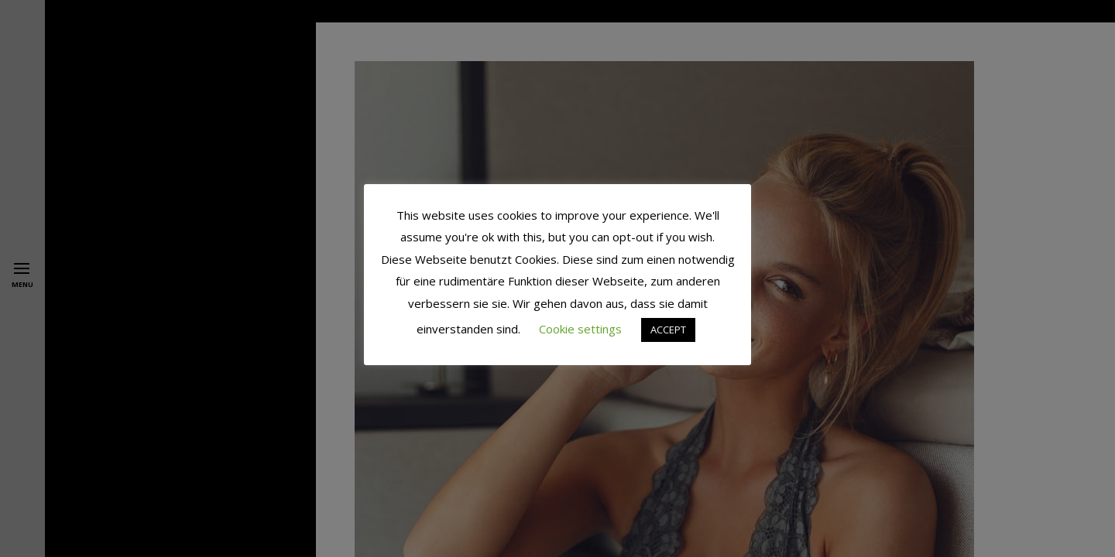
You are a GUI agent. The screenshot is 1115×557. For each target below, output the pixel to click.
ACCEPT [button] (668, 330)
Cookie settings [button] (580, 329)
